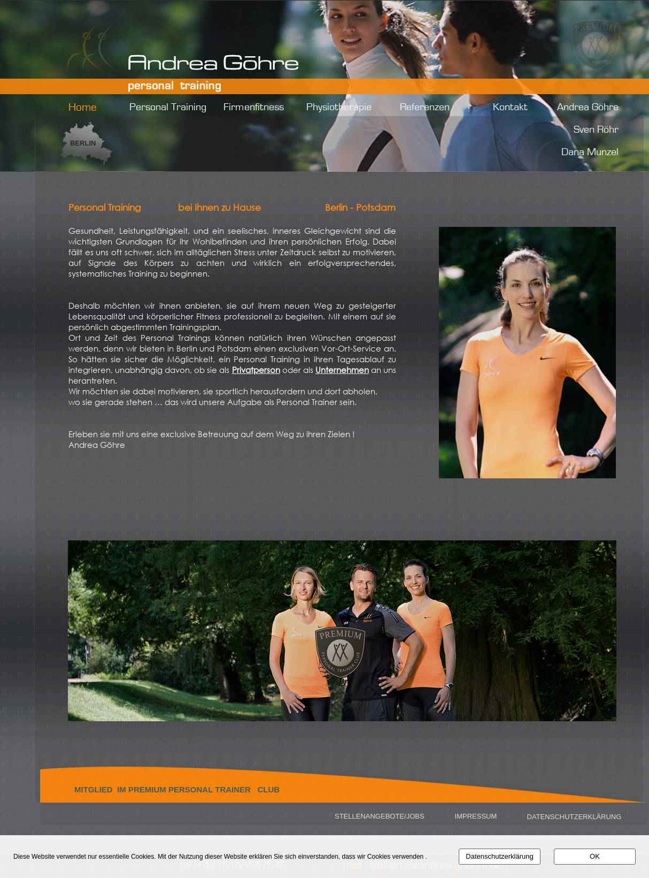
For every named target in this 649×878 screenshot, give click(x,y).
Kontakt (510, 107)
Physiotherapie (339, 107)
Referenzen (425, 107)
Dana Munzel (590, 152)
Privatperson (256, 369)
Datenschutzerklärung (499, 856)
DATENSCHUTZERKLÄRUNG (573, 817)
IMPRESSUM (475, 816)
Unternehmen (342, 369)
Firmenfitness (253, 107)
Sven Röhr (596, 129)
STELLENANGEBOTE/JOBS (379, 816)
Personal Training (167, 107)
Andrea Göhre (588, 107)
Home (82, 107)
